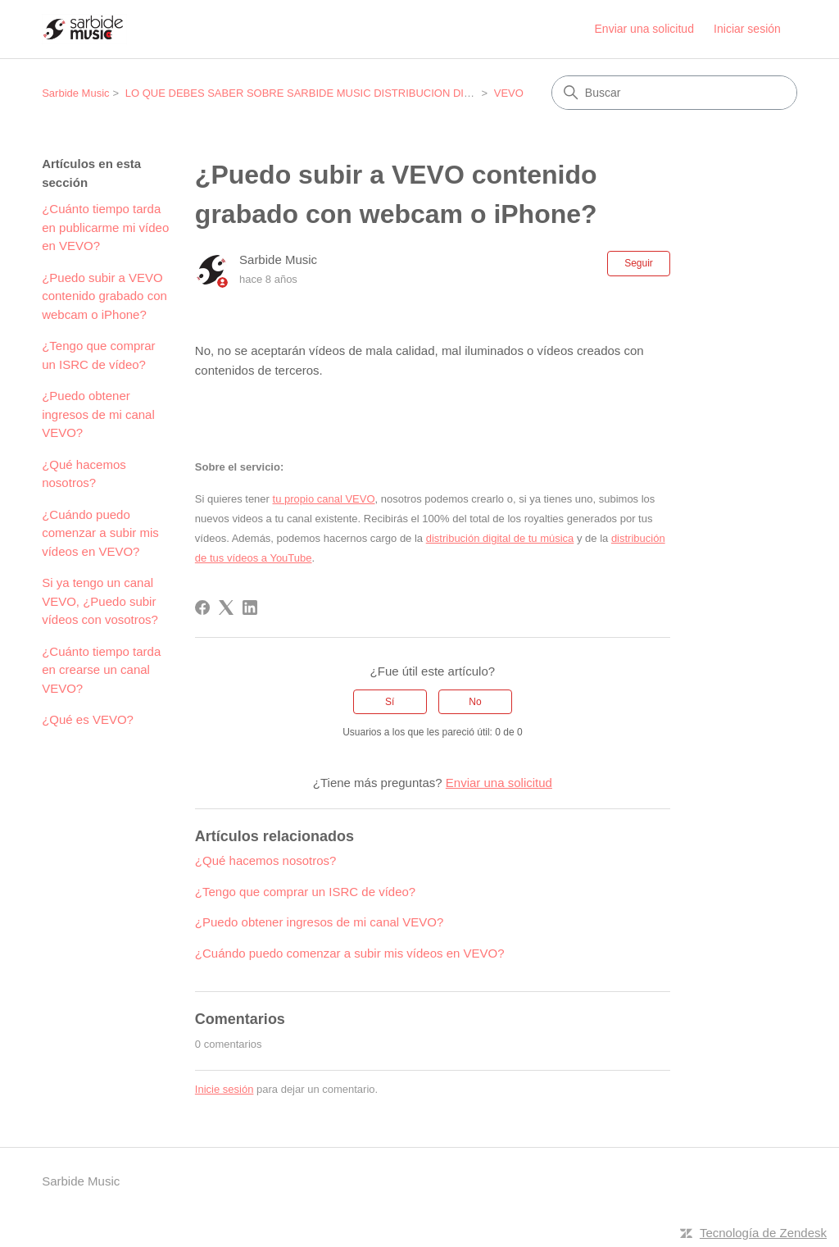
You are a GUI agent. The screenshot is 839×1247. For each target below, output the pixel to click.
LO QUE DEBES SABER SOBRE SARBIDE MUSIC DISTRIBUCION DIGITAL (309, 93)
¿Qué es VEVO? (88, 719)
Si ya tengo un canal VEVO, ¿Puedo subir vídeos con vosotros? (100, 601)
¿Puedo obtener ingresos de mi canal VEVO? (98, 414)
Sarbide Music (75, 93)
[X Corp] (226, 607)
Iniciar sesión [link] (747, 28)
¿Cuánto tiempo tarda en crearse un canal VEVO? (101, 669)
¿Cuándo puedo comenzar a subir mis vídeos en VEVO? (100, 532)
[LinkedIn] (250, 607)
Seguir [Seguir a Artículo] (638, 263)
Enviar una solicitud (644, 28)
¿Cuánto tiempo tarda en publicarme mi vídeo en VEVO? (105, 227)
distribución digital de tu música (500, 538)
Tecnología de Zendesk (763, 1233)
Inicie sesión (224, 1089)
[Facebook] (202, 607)
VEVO (509, 93)
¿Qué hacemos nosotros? (84, 473)
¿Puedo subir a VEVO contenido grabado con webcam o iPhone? (104, 296)
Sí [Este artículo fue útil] (389, 702)
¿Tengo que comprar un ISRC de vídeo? (98, 355)
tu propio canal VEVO (324, 499)
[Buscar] (674, 92)
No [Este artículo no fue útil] (475, 702)
